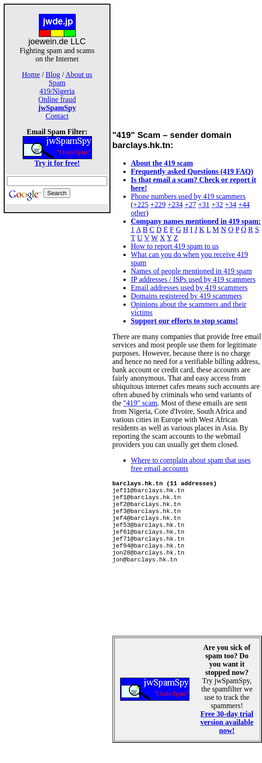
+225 (140, 205)
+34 (231, 205)
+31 (203, 205)
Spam (57, 83)
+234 (175, 205)
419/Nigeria (56, 91)
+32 (217, 205)
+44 (244, 205)
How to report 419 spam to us (175, 246)
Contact (57, 116)
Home (31, 74)
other (138, 213)
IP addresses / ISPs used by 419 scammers (193, 279)
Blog (53, 74)
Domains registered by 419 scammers (186, 296)
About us (79, 74)
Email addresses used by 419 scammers (189, 288)
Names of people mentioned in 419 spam (191, 271)
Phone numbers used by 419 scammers (188, 196)
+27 (190, 205)
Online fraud (57, 99)
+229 (157, 205)
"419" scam (140, 403)
